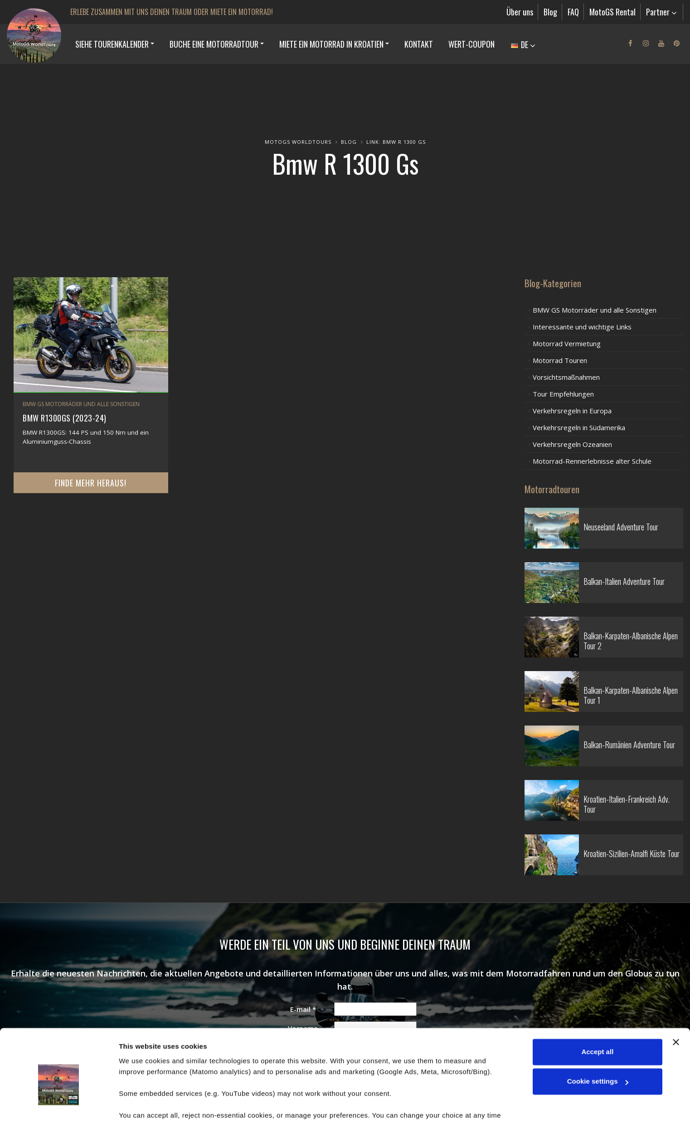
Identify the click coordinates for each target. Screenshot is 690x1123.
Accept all (597, 1006)
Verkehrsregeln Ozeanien (572, 444)
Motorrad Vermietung (567, 343)
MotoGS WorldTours (298, 141)
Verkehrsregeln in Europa (572, 410)
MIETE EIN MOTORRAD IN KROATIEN (331, 44)
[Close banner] (676, 996)
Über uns (519, 12)
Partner (661, 12)
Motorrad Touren (560, 360)
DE (523, 44)
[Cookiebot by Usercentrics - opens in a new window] (58, 1105)
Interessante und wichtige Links (582, 326)
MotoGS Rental (612, 12)
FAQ (573, 12)
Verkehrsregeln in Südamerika (579, 427)
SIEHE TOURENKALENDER (112, 44)
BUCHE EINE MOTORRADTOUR (214, 44)
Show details (140, 1105)
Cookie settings (598, 1035)
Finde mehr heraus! (90, 483)
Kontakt (418, 44)
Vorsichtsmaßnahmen (566, 377)
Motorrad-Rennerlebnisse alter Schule (592, 461)
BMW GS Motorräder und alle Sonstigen (81, 404)
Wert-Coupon (471, 44)
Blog (550, 12)
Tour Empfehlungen (563, 393)
